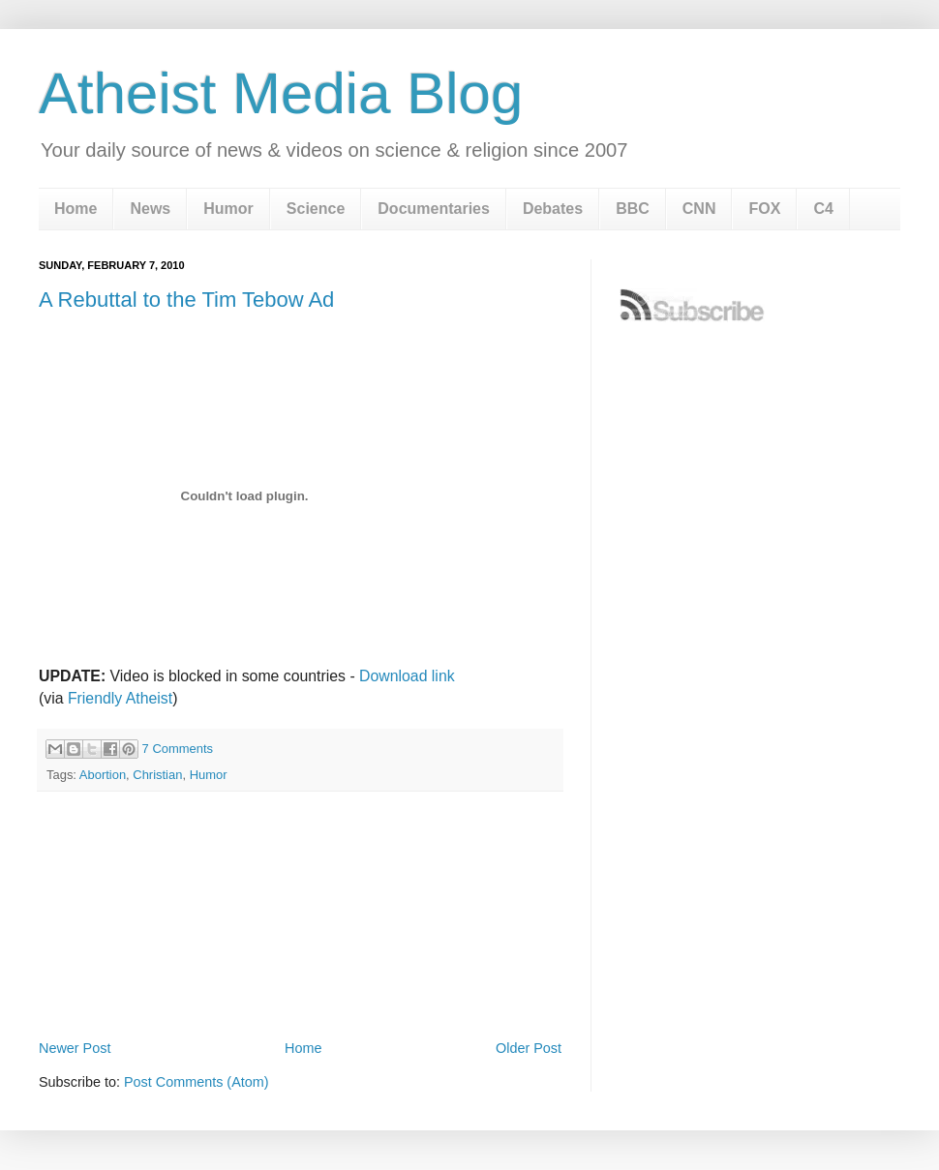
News (150, 208)
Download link (407, 676)
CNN (699, 208)
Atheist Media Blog (281, 93)
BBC (633, 208)
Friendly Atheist (120, 698)
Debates (553, 208)
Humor (228, 208)
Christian (157, 774)
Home (75, 208)
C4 (823, 208)
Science (316, 208)
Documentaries (434, 208)
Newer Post (74, 1048)
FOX (764, 208)
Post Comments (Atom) (196, 1082)
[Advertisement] (300, 981)
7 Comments (177, 748)
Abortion (102, 774)
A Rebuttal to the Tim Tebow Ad (186, 299)
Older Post (528, 1048)
